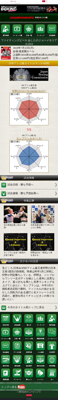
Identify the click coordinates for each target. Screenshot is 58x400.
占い (52, 378)
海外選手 (29, 365)
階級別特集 (40, 337)
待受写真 (29, 351)
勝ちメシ (29, 378)
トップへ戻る (13, 387)
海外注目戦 (40, 365)
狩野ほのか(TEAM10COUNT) (29, 91)
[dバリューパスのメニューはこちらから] (46, 1)
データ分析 (17, 351)
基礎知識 (6, 378)
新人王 (29, 324)
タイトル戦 (29, 337)
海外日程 (6, 365)
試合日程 (6, 324)
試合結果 (17, 324)
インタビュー (52, 337)
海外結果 (17, 365)
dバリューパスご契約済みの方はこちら (15, 3)
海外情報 (52, 365)
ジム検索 (40, 351)
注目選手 (52, 351)
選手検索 (6, 34)
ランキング (40, 34)
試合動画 (52, 34)
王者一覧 (29, 34)
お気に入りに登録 (29, 395)
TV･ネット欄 (17, 34)
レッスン (40, 378)
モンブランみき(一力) (29, 138)
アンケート (17, 378)
